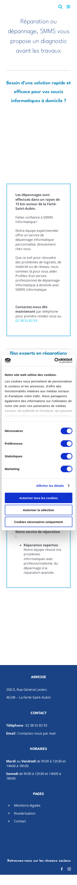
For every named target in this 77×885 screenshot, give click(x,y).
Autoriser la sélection (38, 510)
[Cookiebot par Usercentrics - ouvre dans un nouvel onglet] (54, 360)
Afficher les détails (50, 485)
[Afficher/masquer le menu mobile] (69, 7)
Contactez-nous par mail (36, 733)
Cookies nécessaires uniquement (38, 522)
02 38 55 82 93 (26, 320)
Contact (20, 821)
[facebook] (61, 869)
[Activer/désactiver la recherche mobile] (60, 7)
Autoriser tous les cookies (38, 498)
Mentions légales (27, 805)
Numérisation (24, 813)
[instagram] (69, 869)
